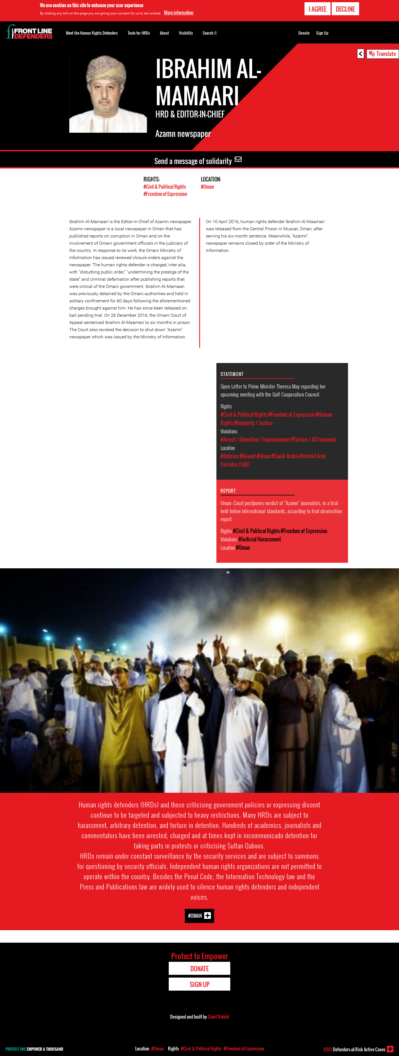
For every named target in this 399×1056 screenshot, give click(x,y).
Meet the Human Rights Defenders (92, 33)
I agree (317, 8)
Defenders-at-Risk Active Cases (354, 1049)
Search (210, 32)
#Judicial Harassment (260, 539)
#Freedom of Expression (165, 193)
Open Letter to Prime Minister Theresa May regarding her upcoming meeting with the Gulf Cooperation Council (273, 390)
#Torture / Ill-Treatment (313, 439)
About (164, 33)
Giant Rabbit (218, 1016)
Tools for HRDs (139, 33)
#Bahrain (230, 455)
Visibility (186, 33)
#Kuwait (247, 455)
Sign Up (322, 33)
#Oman (207, 186)
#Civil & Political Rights (165, 186)
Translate (386, 53)
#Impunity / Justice (253, 422)
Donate (304, 33)
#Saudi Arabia (285, 455)
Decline (345, 8)
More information (178, 12)
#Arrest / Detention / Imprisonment (255, 439)
